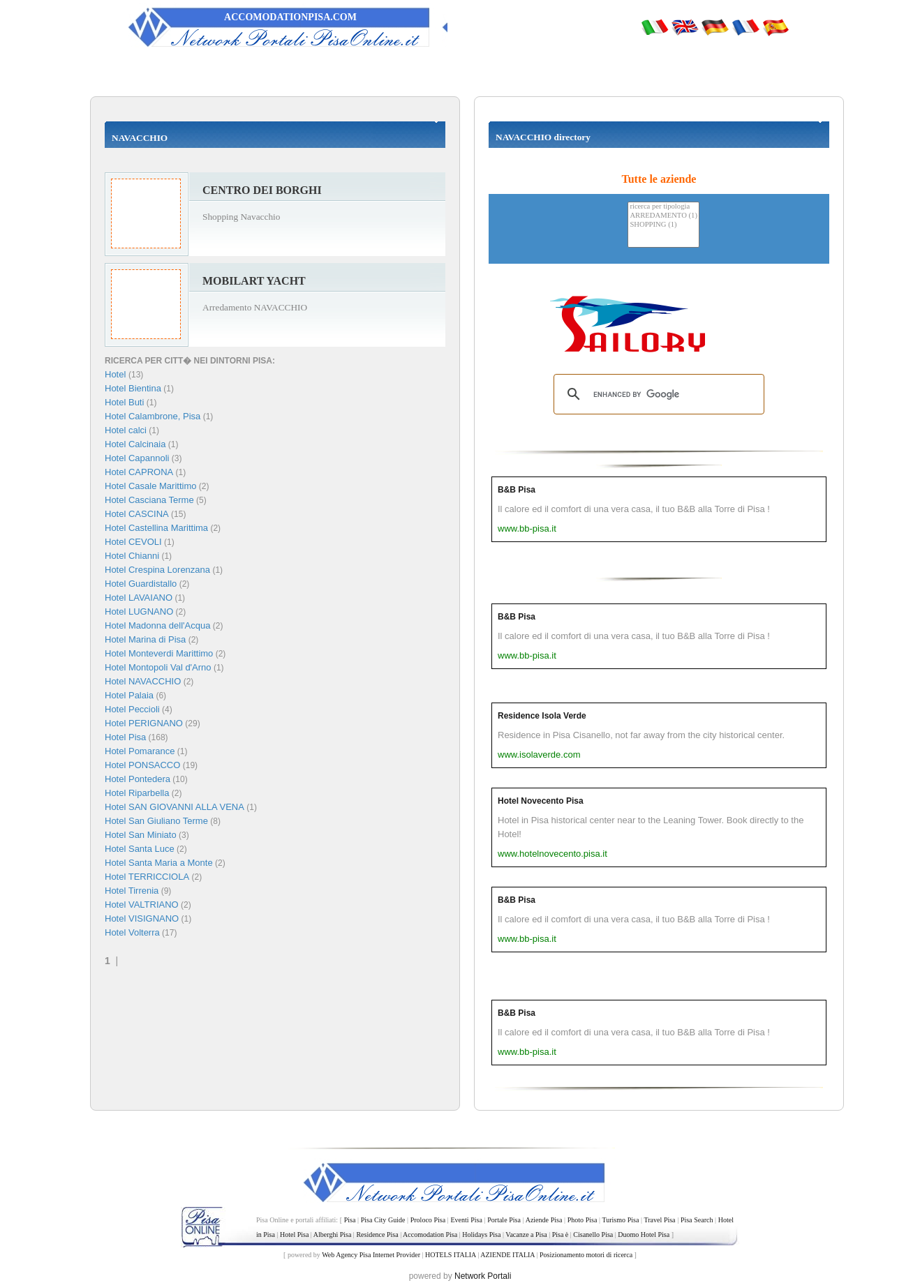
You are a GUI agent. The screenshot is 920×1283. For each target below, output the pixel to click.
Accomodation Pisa (430, 1234)
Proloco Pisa (427, 1220)
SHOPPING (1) (663, 225)
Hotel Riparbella (137, 793)
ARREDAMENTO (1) (663, 215)
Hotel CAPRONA (139, 472)
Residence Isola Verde (542, 716)
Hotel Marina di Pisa (145, 639)
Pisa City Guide (383, 1220)
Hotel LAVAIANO (138, 597)
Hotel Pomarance (140, 751)
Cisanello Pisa (593, 1234)
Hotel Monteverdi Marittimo (159, 653)
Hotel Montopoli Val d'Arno (158, 667)
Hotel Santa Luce (140, 848)
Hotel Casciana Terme (149, 500)
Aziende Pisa (544, 1220)
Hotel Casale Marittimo (151, 486)
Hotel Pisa (125, 737)
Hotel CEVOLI (133, 542)
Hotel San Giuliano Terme (156, 821)
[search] (656, 394)
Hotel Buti (124, 402)
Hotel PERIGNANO (144, 723)
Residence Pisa (377, 1234)
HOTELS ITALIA (450, 1255)
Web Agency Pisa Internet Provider (371, 1255)
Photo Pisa (582, 1220)
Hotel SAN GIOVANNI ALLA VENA (174, 807)
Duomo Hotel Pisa (643, 1234)
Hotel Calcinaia (135, 444)
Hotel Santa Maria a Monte (159, 862)
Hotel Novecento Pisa (541, 801)
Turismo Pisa (620, 1220)
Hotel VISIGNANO (142, 918)
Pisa (350, 1220)
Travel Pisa (659, 1220)
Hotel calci (126, 430)
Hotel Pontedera (137, 779)
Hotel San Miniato (141, 835)
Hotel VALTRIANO (142, 904)
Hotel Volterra (132, 932)
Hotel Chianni (132, 555)
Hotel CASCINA (137, 514)
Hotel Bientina (133, 388)
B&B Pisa (516, 490)
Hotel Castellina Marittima (156, 528)
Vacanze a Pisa (526, 1234)
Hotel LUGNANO (139, 611)
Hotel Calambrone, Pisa (152, 416)
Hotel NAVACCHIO (143, 681)
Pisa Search (697, 1220)
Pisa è (560, 1234)
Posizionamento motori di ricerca (586, 1255)
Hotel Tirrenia (131, 890)
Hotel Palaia (129, 695)
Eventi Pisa (466, 1220)
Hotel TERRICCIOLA (147, 876)
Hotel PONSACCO (142, 765)
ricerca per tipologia (663, 206)
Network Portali (482, 1276)
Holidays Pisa (481, 1234)
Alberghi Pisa (332, 1234)
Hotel (116, 374)
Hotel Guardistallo (141, 583)
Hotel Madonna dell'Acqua (157, 625)
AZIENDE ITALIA (507, 1255)
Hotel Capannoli (137, 458)
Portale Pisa (504, 1220)
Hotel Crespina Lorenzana (157, 569)
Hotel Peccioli (132, 709)
